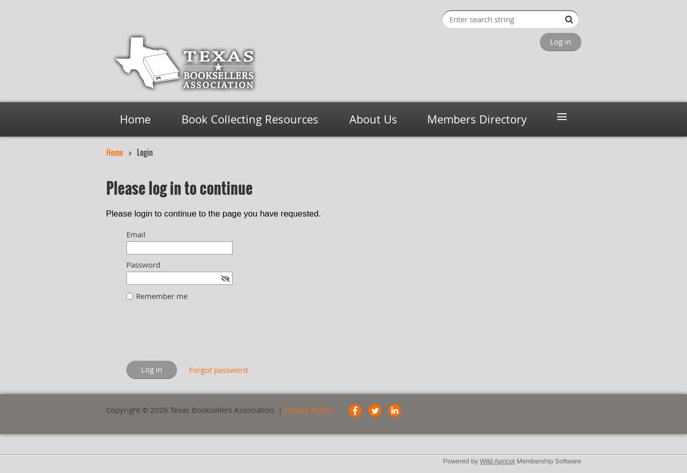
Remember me (162, 296)
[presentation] (203, 336)
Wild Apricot (497, 461)
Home (114, 152)
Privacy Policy (308, 410)
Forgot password (218, 370)
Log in (560, 41)
